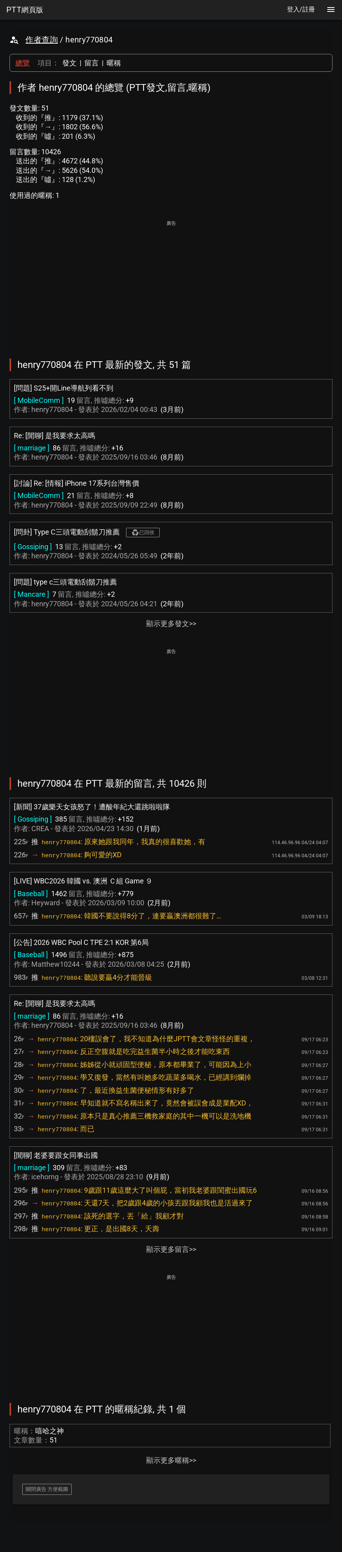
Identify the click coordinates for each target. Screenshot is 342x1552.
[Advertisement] (171, 283)
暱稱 (114, 63)
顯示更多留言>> (171, 1249)
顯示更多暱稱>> (171, 1460)
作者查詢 (41, 39)
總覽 (22, 63)
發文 (69, 63)
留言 (91, 63)
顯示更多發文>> (171, 623)
